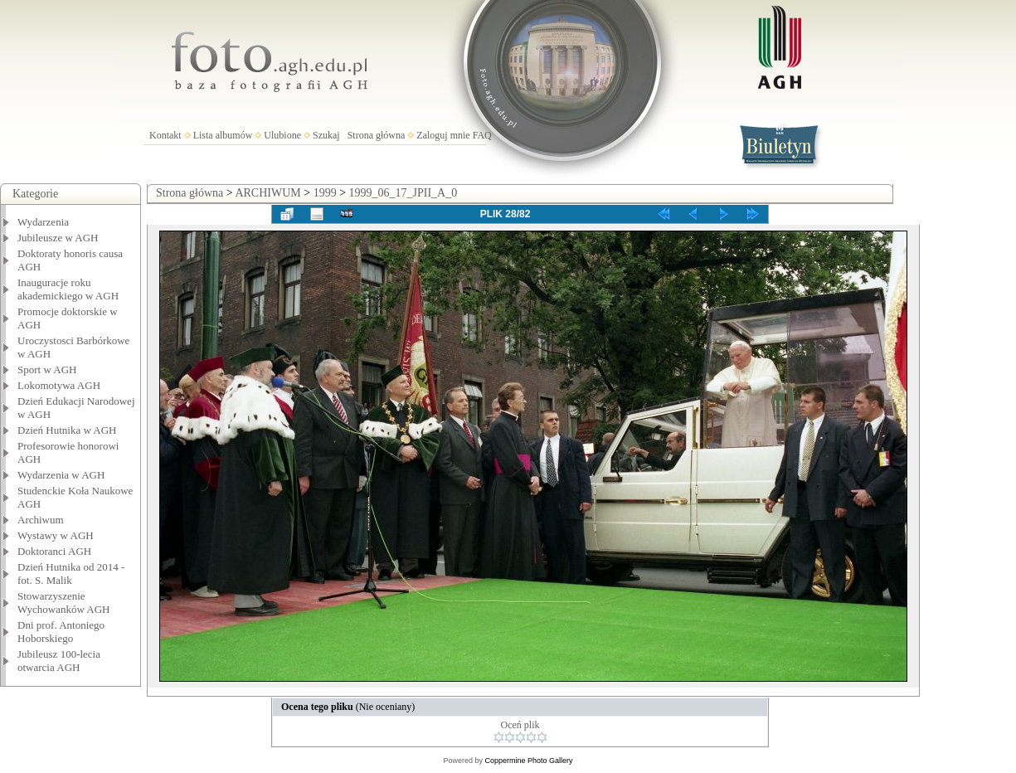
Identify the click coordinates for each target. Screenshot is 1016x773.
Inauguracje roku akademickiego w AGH (68, 289)
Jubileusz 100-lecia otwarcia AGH (58, 660)
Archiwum (40, 519)
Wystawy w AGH (55, 535)
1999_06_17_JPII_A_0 (403, 193)
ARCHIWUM (267, 193)
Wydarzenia (43, 222)
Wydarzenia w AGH (61, 475)
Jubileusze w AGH (58, 237)
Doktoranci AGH (54, 551)
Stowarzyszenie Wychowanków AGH (63, 602)
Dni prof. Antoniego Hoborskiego (61, 631)
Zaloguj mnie (442, 135)
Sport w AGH (47, 369)
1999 (325, 193)
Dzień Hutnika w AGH (67, 430)
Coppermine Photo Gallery (528, 760)
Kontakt (165, 135)
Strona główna (377, 135)
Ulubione (282, 135)
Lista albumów (223, 135)
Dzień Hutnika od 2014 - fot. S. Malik (70, 573)
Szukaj (326, 135)
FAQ (482, 135)
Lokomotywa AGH (58, 385)
